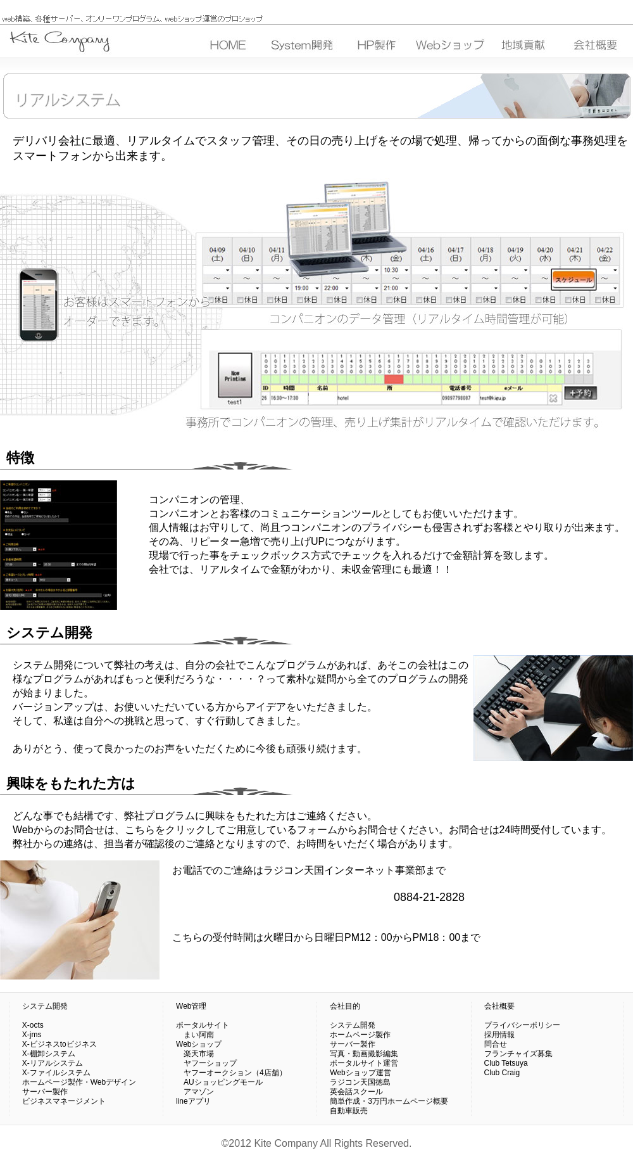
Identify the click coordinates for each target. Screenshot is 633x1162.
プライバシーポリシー (522, 1025)
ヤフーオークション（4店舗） (231, 1072)
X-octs (33, 1025)
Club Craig (502, 1072)
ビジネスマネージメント (64, 1101)
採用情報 (499, 1034)
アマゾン (195, 1091)
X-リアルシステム (52, 1063)
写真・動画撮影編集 (364, 1053)
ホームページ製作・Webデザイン (79, 1082)
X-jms (32, 1034)
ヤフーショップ (206, 1063)
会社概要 (499, 1006)
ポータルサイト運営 (364, 1063)
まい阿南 (195, 1034)
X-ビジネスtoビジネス (59, 1044)
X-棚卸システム (48, 1053)
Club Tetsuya (506, 1063)
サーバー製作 (45, 1091)
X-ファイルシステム (56, 1072)
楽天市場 (195, 1053)
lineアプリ (193, 1101)
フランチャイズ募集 (518, 1053)
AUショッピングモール (219, 1082)
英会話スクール (356, 1091)
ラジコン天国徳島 (360, 1082)
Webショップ (199, 1044)
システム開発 (45, 1006)
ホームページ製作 (360, 1034)
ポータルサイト (202, 1025)
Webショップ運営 (360, 1072)
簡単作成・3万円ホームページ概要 (389, 1101)
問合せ (495, 1044)
